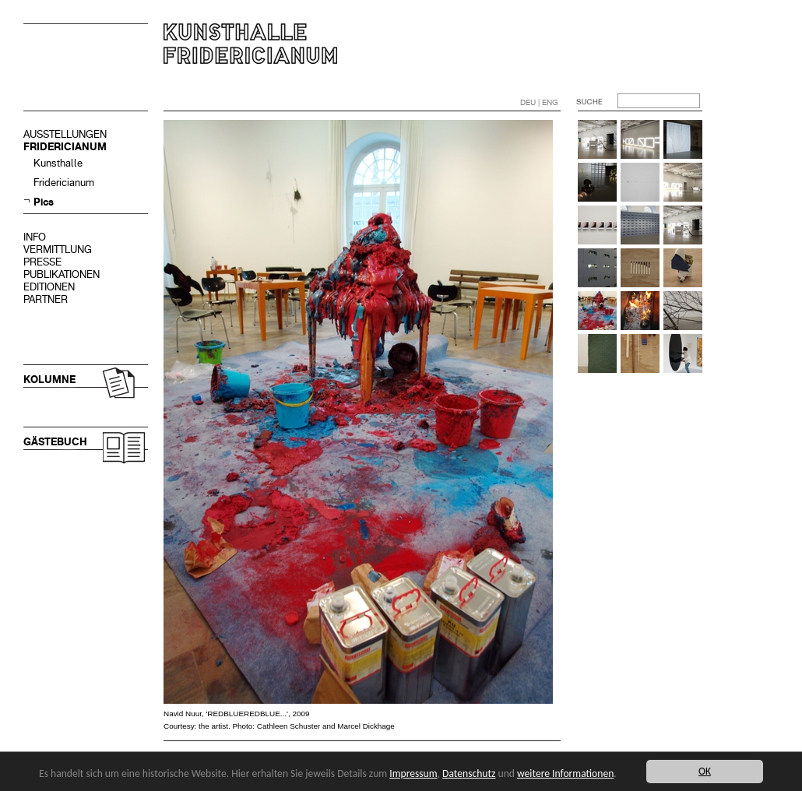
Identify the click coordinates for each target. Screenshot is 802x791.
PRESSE (42, 262)
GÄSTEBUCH (55, 442)
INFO (34, 237)
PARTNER (45, 299)
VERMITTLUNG (57, 249)
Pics (43, 202)
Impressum (413, 773)
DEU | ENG (539, 102)
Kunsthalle (58, 163)
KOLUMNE (49, 379)
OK (704, 771)
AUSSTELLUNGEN (65, 134)
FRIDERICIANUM (65, 147)
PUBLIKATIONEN (61, 274)
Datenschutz (468, 773)
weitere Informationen (565, 773)
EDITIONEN (49, 287)
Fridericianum (63, 182)
